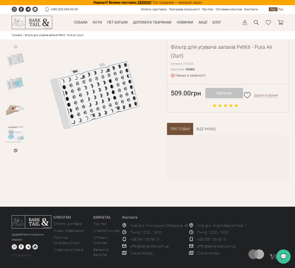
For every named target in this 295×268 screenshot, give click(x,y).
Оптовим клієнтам (229, 9)
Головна (17, 35)
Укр (273, 9)
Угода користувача (68, 250)
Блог (216, 22)
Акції (202, 22)
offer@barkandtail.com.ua (149, 246)
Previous (15, 46)
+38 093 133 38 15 (144, 239)
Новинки (185, 22)
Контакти (251, 9)
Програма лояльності (184, 9)
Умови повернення (68, 231)
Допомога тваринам (152, 22)
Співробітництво (106, 231)
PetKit (190, 69)
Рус (280, 9)
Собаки (80, 22)
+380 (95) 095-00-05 (64, 9)
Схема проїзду (141, 253)
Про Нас (208, 9)
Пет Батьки (117, 22)
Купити (224, 93)
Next (15, 150)
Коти (97, 22)
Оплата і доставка (154, 9)
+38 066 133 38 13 (211, 239)
